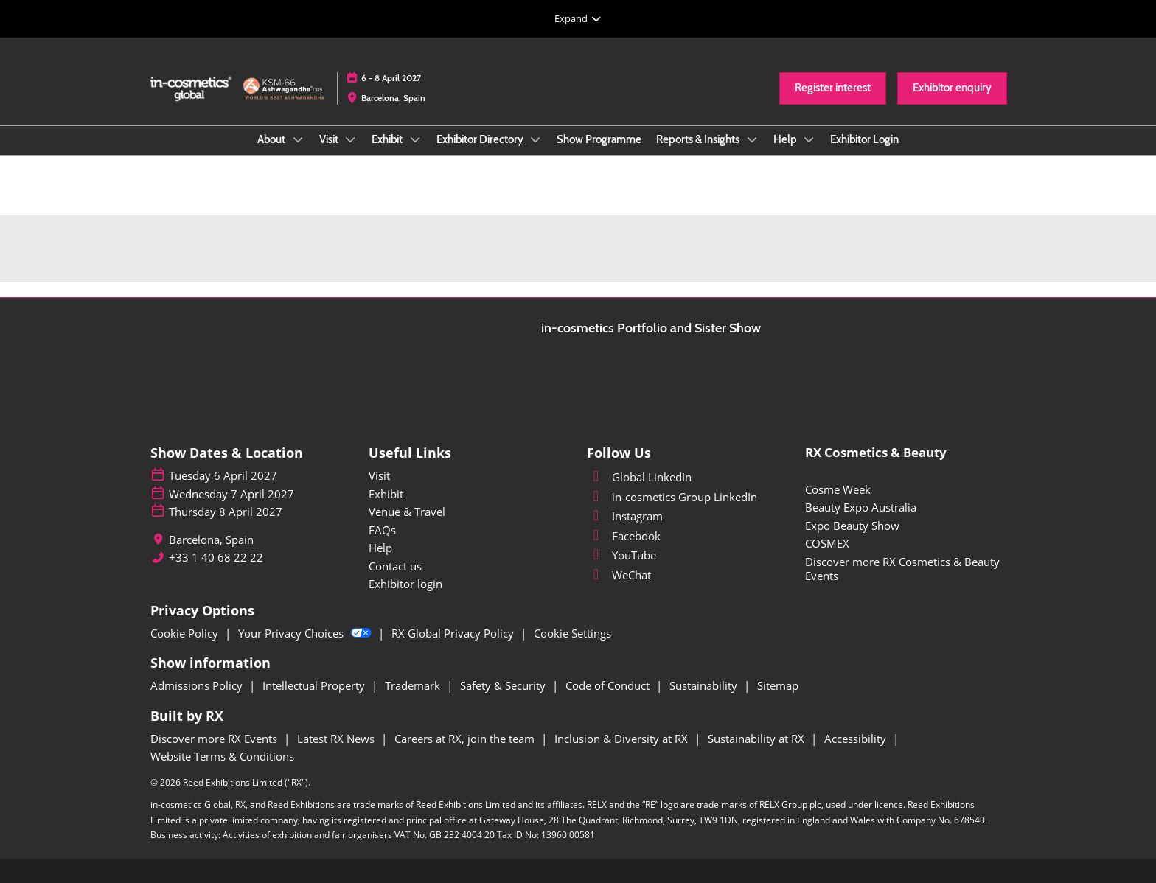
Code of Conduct (608, 685)
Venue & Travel (407, 511)
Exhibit (388, 139)
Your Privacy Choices (306, 633)
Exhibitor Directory (481, 139)
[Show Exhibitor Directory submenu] (536, 139)
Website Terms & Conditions (222, 756)
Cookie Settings (572, 633)
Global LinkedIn (639, 477)
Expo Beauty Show (852, 525)
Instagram (625, 516)
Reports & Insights (699, 139)
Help (786, 139)
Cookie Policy (185, 633)
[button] (832, 88)
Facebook (624, 535)
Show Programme (599, 139)
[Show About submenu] (297, 139)
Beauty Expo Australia (860, 507)
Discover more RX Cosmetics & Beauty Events (902, 569)
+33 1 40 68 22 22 (216, 558)
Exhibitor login (405, 583)
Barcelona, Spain (393, 97)
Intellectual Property (315, 685)
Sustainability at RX (757, 738)
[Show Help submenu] (809, 139)
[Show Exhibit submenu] (415, 139)
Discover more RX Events (215, 738)
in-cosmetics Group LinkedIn (672, 496)
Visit (330, 139)
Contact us (395, 566)
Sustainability (704, 685)
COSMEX (827, 543)
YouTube (621, 555)
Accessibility (856, 738)
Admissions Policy (198, 685)
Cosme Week (838, 489)
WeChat (619, 575)
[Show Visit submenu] (351, 139)
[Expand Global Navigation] (578, 18)
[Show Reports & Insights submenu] (752, 139)
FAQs (382, 530)
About (272, 139)
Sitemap (777, 685)
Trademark (414, 685)
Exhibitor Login (864, 139)
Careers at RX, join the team (465, 738)
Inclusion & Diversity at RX (622, 738)
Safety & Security (504, 685)
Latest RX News (337, 738)
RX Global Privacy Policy (454, 633)
